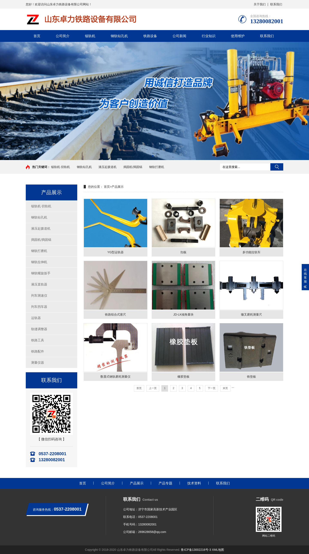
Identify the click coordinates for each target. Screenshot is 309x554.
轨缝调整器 (39, 329)
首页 (36, 36)
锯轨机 (90, 36)
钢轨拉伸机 (39, 262)
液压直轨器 (39, 284)
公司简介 (63, 36)
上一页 (153, 388)
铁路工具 (37, 340)
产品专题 (165, 483)
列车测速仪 (39, 295)
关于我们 (260, 4)
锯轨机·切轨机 (60, 167)
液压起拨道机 (107, 167)
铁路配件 (37, 351)
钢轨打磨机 (156, 167)
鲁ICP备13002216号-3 (196, 549)
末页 (225, 388)
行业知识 (208, 36)
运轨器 (36, 318)
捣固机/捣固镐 (132, 167)
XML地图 (218, 549)
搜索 (276, 167)
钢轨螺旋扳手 (40, 273)
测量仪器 (37, 362)
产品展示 (118, 186)
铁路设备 (150, 36)
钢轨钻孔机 (119, 36)
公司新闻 (179, 36)
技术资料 (194, 483)
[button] (153, 156)
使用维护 (238, 36)
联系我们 (276, 4)
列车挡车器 (39, 306)
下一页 (211, 388)
